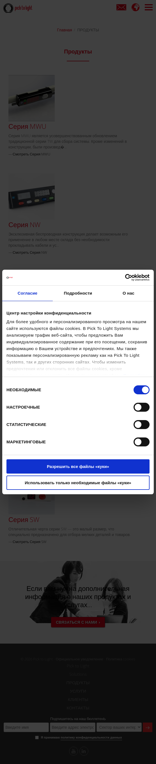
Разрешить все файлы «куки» (78, 466)
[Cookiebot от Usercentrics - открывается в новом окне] (125, 277)
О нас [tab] (128, 293)
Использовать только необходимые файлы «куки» (78, 482)
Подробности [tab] (78, 293)
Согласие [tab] (27, 293)
